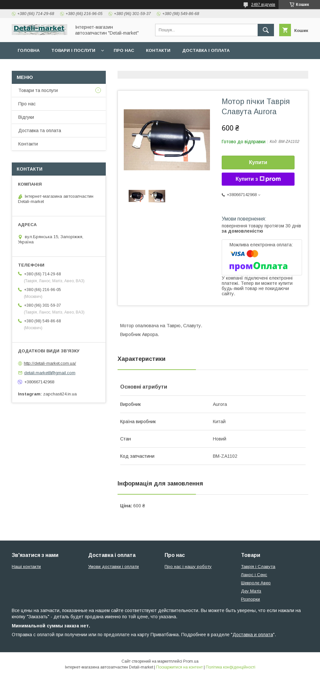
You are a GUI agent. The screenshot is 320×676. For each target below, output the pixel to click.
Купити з (257, 179)
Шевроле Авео (256, 582)
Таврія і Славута (258, 566)
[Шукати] (266, 30)
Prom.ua (191, 661)
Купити (258, 162)
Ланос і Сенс (254, 574)
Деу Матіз (251, 591)
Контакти (158, 50)
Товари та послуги (38, 90)
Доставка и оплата (252, 634)
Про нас (124, 50)
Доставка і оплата (206, 50)
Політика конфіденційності (230, 667)
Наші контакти (26, 566)
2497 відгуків (263, 4)
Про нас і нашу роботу (188, 566)
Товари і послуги (73, 50)
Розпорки (250, 599)
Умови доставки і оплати (113, 566)
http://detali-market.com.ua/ (50, 363)
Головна (29, 50)
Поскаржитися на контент (179, 667)
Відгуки (26, 117)
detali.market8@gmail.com (49, 372)
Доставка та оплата (39, 130)
